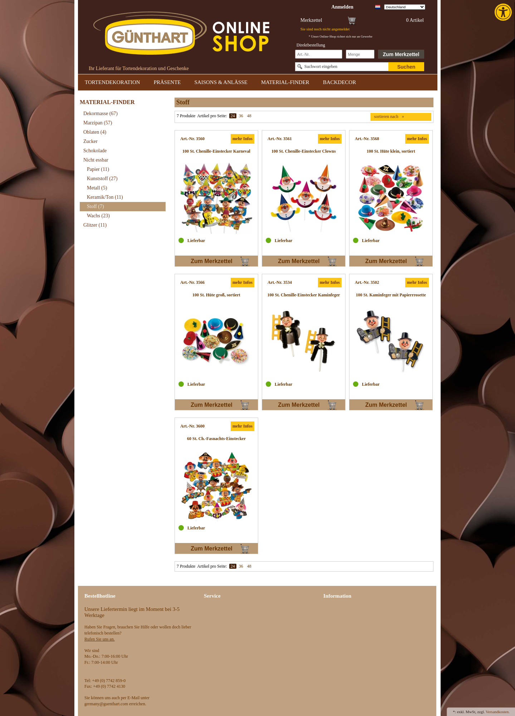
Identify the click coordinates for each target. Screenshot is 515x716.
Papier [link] (98, 169)
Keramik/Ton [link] (105, 197)
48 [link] (249, 115)
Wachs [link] (98, 215)
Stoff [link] (95, 206)
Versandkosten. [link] (498, 712)
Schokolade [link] (95, 150)
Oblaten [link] (94, 132)
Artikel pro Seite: (212, 115)
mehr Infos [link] (242, 138)
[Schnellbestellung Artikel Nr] (318, 54)
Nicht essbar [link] (95, 160)
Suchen (406, 67)
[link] (504, 12)
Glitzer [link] (95, 225)
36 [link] (241, 115)
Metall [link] (97, 188)
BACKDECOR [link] (339, 82)
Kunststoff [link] (102, 178)
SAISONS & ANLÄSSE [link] (221, 82)
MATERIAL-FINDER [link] (285, 82)
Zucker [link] (90, 141)
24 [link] (233, 115)
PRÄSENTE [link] (167, 82)
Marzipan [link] (97, 122)
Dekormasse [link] (100, 113)
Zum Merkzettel (401, 54)
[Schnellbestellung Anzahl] (360, 54)
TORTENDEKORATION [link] (112, 82)
